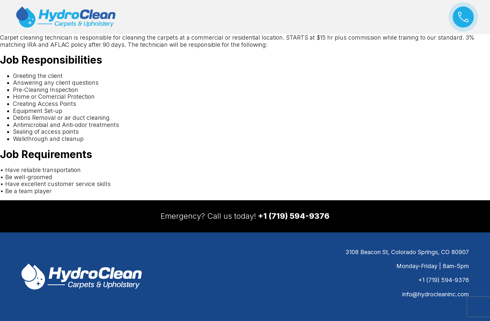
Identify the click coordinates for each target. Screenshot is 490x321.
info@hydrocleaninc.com (435, 294)
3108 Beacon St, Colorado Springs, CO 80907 (407, 252)
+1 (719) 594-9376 (443, 280)
